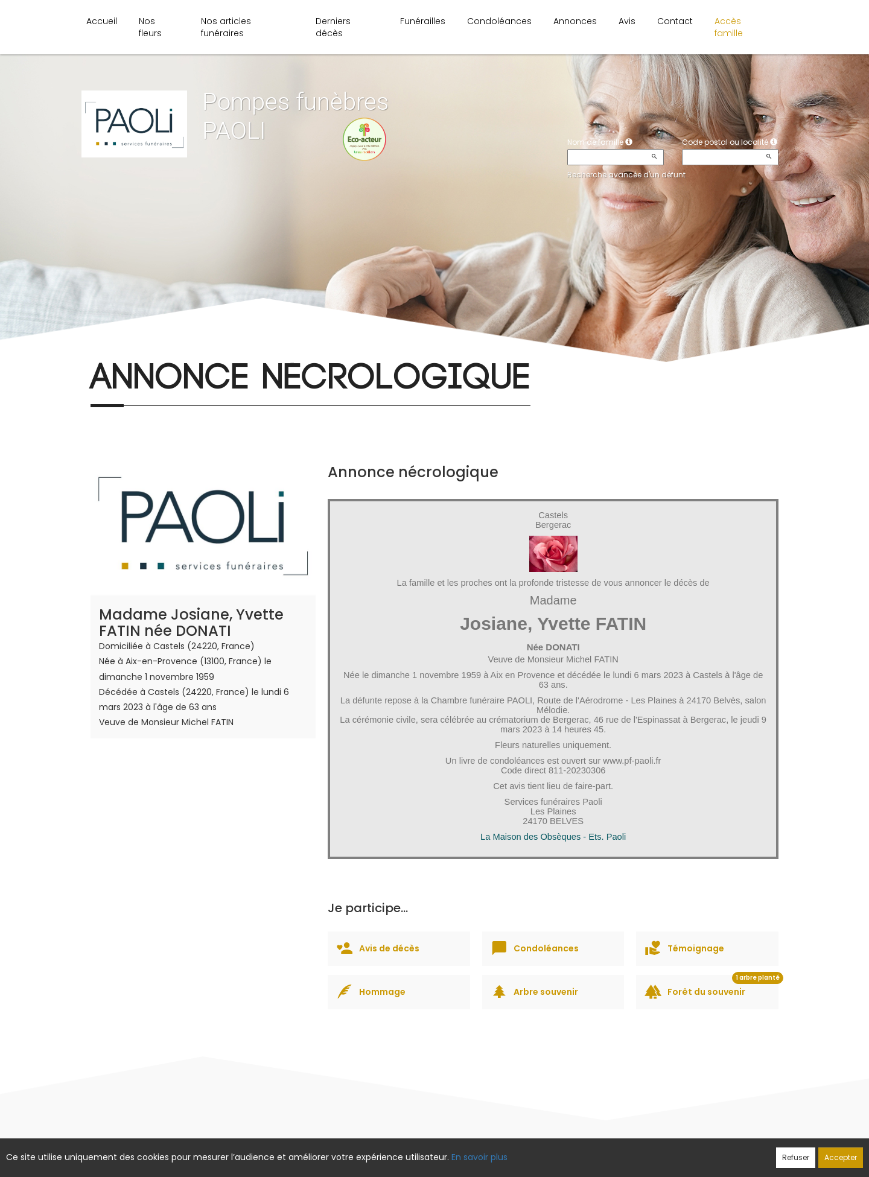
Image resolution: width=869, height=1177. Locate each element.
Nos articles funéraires (226, 27)
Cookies (488, 1151)
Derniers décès (333, 27)
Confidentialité (430, 1151)
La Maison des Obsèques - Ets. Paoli (553, 837)
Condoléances (499, 21)
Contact (675, 21)
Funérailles (422, 21)
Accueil (101, 21)
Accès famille (729, 27)
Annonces (575, 21)
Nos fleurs (150, 27)
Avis (627, 21)
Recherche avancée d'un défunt (626, 175)
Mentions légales (550, 1151)
